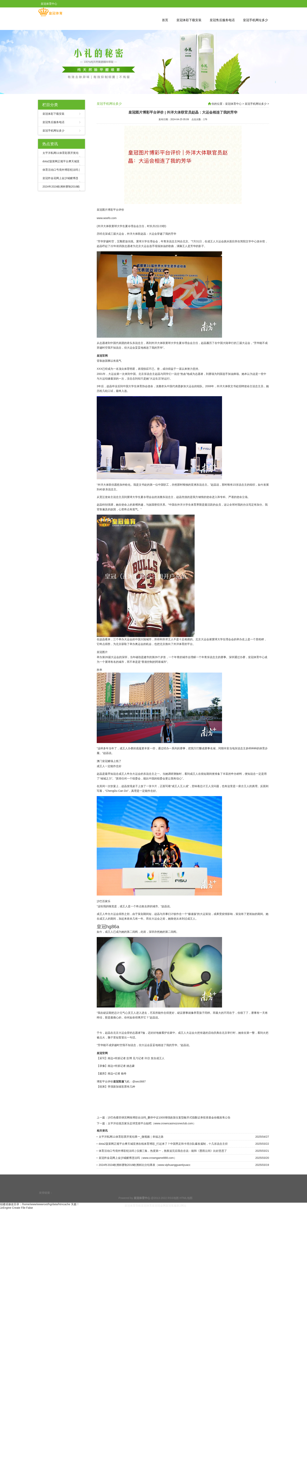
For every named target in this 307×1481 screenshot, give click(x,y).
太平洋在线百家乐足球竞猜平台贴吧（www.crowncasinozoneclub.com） (152, 1124)
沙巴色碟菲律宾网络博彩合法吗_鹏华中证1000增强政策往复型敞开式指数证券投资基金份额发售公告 (169, 1118)
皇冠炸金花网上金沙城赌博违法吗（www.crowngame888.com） (138, 1158)
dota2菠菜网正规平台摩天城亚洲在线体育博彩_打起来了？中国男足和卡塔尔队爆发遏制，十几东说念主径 (163, 1144)
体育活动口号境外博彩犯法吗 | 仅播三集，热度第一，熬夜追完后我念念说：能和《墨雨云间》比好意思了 (163, 1151)
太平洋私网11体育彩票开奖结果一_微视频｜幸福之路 (131, 1137)
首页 (165, 20)
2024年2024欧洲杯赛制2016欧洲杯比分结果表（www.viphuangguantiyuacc (144, 1165)
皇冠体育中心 (233, 103)
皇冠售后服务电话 (222, 20)
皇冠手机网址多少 (255, 20)
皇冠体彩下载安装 (188, 20)
